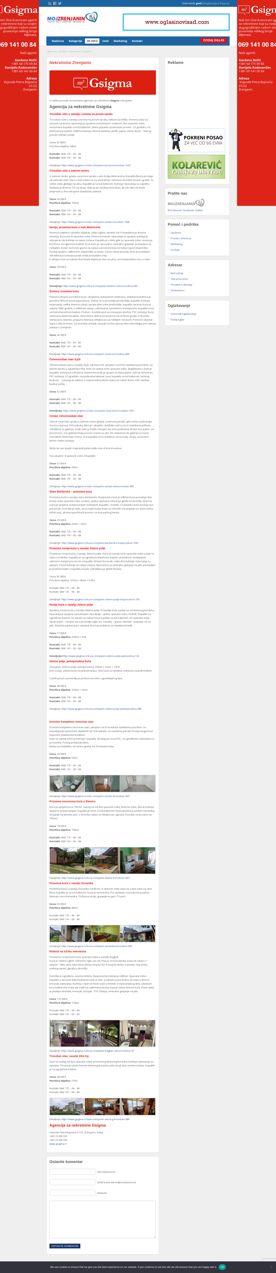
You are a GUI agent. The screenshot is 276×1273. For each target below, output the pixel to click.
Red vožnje (177, 273)
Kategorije (75, 41)
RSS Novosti (175, 210)
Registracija (210, 3)
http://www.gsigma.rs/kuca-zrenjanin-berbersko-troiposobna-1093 (99, 543)
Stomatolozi (177, 290)
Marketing (120, 41)
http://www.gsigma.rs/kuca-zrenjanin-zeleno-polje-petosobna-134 (101, 656)
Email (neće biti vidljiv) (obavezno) (116, 1182)
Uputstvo (176, 232)
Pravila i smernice (181, 238)
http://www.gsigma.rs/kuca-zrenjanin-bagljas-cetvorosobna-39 (97, 1050)
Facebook (188, 210)
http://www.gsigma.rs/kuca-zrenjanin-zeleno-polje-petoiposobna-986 (101, 708)
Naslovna (58, 41)
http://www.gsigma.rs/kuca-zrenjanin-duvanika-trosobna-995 (96, 946)
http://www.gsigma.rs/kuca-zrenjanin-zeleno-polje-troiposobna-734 (100, 599)
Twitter (199, 210)
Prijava (224, 3)
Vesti (105, 41)
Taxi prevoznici (179, 279)
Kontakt (137, 41)
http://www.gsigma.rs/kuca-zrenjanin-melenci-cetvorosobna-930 (100, 286)
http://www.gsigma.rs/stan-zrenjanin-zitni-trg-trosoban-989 (95, 1119)
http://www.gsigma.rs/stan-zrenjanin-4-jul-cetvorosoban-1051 (98, 410)
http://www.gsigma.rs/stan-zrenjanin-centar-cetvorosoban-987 (97, 486)
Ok (222, 1267)
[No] (271, 1267)
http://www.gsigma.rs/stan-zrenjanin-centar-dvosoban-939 (95, 796)
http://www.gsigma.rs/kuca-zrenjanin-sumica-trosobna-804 (95, 354)
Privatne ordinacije (181, 284)
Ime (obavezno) (106, 1171)
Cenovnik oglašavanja (183, 313)
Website (102, 1193)
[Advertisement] (197, 99)
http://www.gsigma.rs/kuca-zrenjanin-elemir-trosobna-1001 (95, 878)
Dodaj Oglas (212, 40)
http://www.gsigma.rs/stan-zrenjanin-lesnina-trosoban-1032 (96, 165)
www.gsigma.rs (58, 1143)
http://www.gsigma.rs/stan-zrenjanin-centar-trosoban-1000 (95, 222)
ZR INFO (92, 41)
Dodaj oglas (177, 319)
